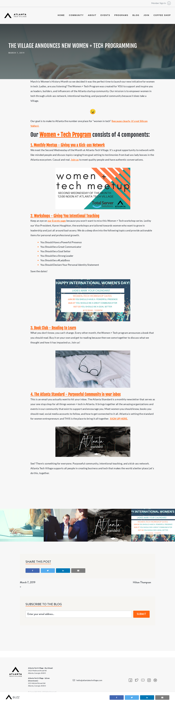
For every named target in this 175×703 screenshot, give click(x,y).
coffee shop (162, 15)
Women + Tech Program (65, 134)
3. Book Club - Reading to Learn (53, 328)
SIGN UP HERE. (119, 418)
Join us (75, 159)
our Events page (57, 220)
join (146, 15)
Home (61, 15)
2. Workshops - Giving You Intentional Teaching (64, 216)
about (92, 15)
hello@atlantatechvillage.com (89, 680)
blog (136, 15)
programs (121, 15)
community (76, 15)
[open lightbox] (22, 525)
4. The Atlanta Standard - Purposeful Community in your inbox (75, 394)
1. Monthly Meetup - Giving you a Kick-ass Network (67, 145)
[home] (15, 15)
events (105, 15)
